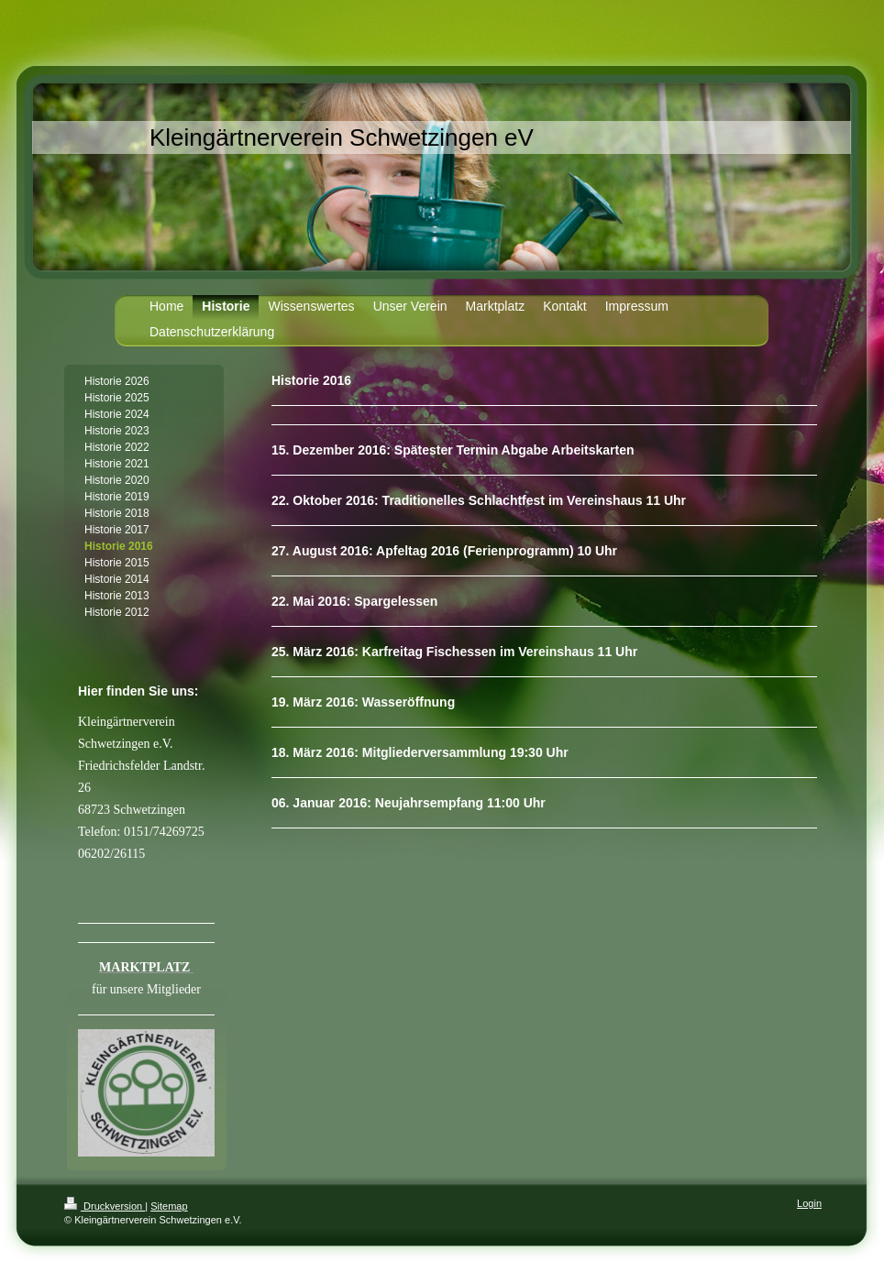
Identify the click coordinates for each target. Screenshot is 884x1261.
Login (809, 1203)
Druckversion (104, 1206)
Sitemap (168, 1206)
